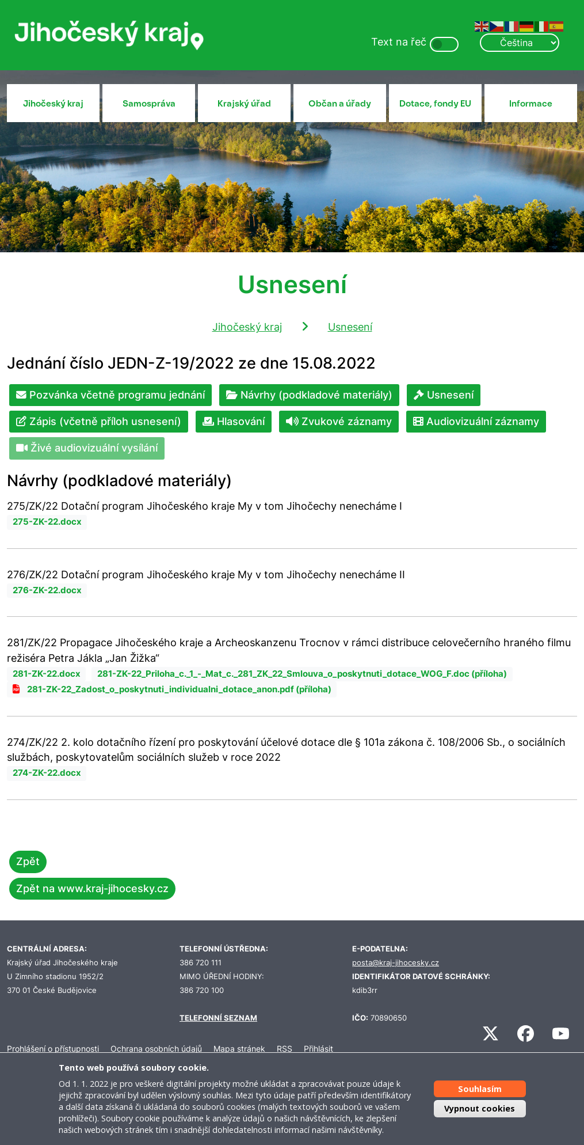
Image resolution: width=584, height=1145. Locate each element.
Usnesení (350, 327)
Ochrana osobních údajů (156, 1048)
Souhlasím (480, 1088)
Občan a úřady (339, 103)
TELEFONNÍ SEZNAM (218, 1018)
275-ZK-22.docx (47, 522)
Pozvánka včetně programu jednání (110, 395)
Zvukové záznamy (339, 421)
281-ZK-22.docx (47, 674)
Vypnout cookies (479, 1108)
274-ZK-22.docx (47, 773)
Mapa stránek (239, 1048)
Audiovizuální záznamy (476, 421)
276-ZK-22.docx (47, 590)
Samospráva (149, 103)
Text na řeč (398, 42)
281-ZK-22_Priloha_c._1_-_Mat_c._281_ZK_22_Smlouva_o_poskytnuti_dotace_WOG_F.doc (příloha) (302, 674)
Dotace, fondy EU (435, 103)
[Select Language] (519, 42)
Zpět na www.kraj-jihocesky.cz (92, 888)
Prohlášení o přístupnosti (53, 1048)
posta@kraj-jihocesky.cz (395, 962)
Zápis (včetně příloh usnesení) (98, 421)
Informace (530, 103)
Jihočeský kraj (53, 103)
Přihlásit (318, 1048)
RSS (284, 1048)
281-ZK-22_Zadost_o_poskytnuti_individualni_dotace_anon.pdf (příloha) (179, 689)
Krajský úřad (244, 103)
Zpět (28, 861)
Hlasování (234, 421)
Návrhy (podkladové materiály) (309, 395)
